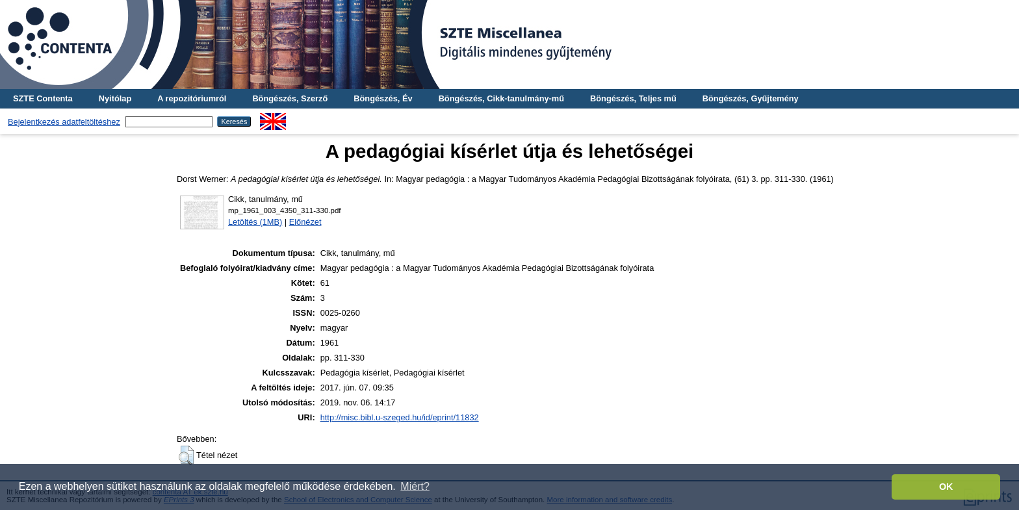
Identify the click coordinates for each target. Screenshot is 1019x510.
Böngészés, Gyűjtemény (751, 98)
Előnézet (305, 222)
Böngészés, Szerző (290, 98)
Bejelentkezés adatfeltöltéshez (64, 122)
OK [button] (946, 486)
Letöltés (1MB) (255, 222)
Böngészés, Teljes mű (633, 98)
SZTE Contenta (43, 98)
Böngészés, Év (383, 98)
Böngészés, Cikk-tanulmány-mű (501, 98)
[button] (186, 455)
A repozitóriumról (191, 98)
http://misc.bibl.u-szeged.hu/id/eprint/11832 (399, 417)
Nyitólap (115, 98)
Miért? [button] (414, 486)
